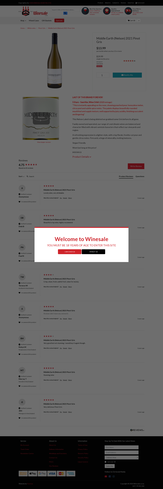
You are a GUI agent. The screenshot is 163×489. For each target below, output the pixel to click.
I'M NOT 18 (93, 252)
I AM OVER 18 (70, 252)
